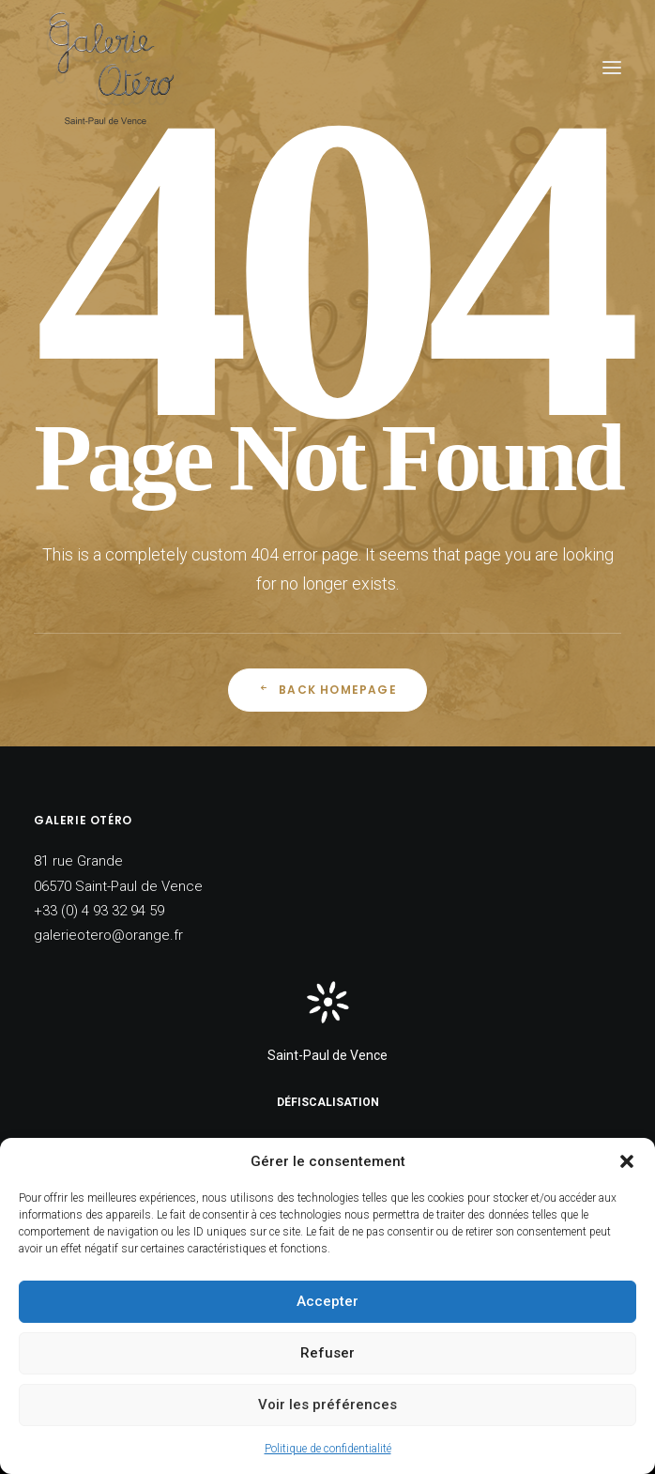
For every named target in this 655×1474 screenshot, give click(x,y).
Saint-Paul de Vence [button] (327, 1055)
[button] (626, 1161)
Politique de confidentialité (328, 1448)
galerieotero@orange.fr (108, 935)
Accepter (327, 1301)
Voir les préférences (327, 1404)
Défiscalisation (328, 1102)
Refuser (327, 1352)
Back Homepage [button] (327, 690)
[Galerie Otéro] (109, 67)
